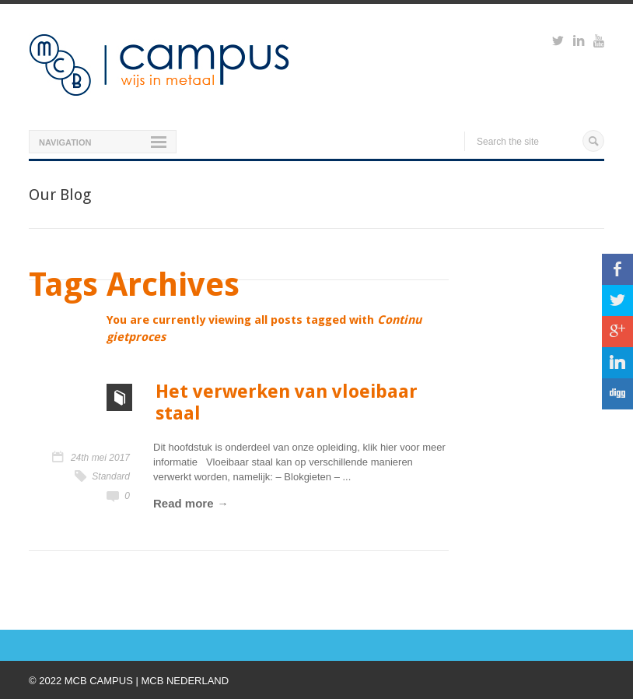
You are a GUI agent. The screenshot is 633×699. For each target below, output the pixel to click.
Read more (183, 503)
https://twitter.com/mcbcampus (558, 43)
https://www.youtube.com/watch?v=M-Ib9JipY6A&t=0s (598, 43)
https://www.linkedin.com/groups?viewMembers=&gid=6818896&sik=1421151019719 (578, 43)
